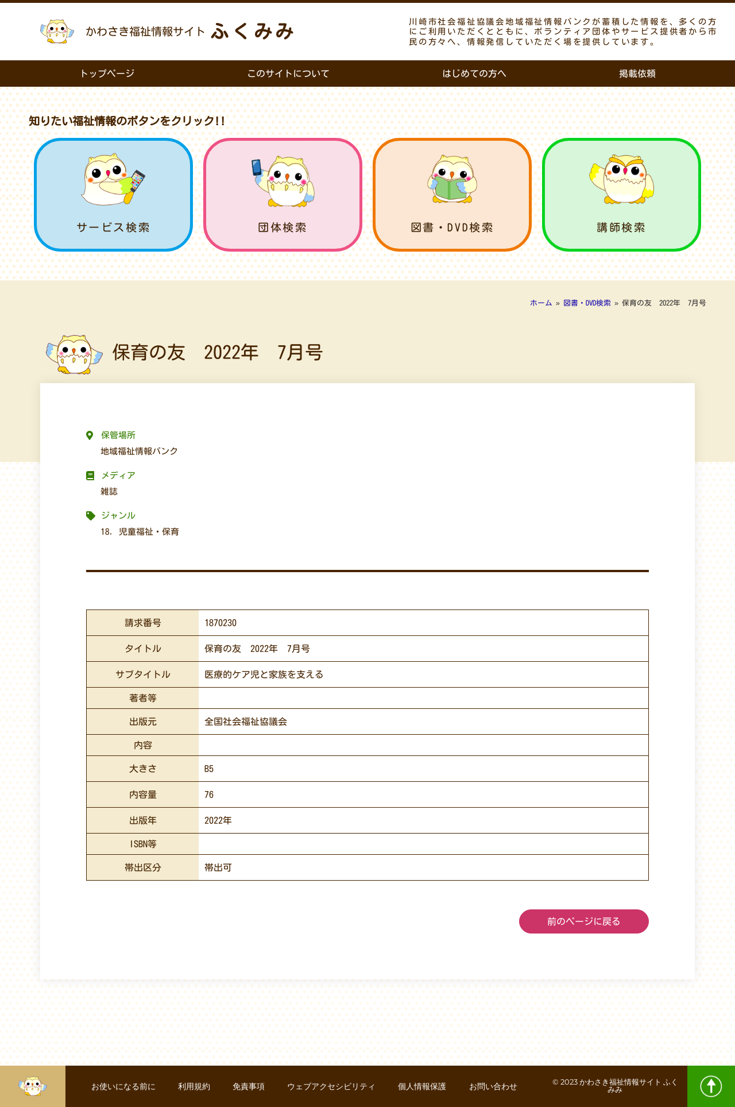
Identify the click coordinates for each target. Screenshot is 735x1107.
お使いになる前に (122, 1086)
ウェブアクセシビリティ (332, 1086)
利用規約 (193, 1086)
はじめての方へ (474, 73)
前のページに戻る (584, 921)
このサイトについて (288, 73)
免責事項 (249, 1086)
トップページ (106, 73)
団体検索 (282, 227)
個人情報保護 (423, 1086)
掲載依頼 (637, 73)
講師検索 (621, 227)
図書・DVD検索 (452, 227)
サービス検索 (113, 227)
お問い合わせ (494, 1086)
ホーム (541, 303)
